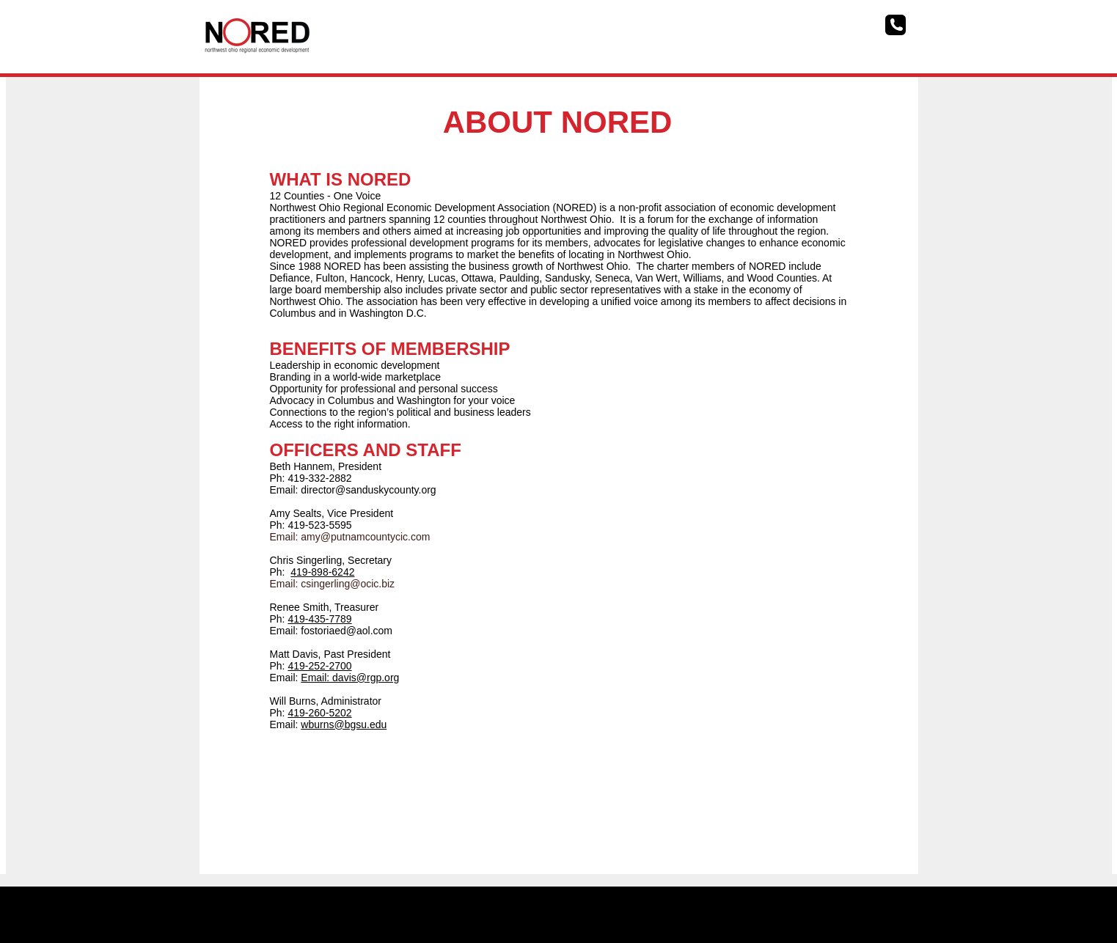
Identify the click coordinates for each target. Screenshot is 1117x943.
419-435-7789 (319, 619)
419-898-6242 (322, 572)
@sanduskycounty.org (385, 490)
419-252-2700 (319, 666)
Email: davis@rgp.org (350, 677)
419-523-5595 (319, 525)
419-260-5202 (319, 713)
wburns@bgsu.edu (344, 724)
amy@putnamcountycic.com (365, 537)
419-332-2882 (319, 478)
